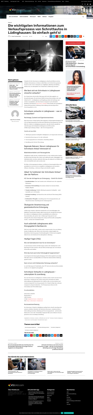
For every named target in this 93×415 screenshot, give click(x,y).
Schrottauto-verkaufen (41, 103)
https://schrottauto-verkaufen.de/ (35, 300)
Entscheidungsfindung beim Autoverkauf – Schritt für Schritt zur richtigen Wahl (15, 95)
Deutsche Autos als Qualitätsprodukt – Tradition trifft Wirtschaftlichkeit (14, 103)
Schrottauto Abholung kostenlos (43, 327)
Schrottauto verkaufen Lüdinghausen (31, 330)
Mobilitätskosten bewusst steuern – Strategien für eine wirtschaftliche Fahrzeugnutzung (73, 176)
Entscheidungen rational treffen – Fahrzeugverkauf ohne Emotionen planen (75, 121)
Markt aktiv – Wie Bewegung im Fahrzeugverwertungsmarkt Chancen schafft (16, 87)
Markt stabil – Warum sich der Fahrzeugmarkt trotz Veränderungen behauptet (55, 372)
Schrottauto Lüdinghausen (55, 327)
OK (62, 412)
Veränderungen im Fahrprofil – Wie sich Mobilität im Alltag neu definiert (74, 158)
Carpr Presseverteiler (16, 36)
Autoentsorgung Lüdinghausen (30, 327)
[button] (83, 17)
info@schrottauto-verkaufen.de (35, 299)
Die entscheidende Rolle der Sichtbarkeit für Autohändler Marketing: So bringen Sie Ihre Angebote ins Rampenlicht (21, 346)
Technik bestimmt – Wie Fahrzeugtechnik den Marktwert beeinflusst (15, 372)
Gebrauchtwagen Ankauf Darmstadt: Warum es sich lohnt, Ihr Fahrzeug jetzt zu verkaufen (36, 393)
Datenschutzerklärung (69, 412)
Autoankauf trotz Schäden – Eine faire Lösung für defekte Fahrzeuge (74, 139)
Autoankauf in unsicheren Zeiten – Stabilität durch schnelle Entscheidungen (35, 372)
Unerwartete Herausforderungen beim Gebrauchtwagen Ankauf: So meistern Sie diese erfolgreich (36, 398)
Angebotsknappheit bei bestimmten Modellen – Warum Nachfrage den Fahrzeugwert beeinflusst (75, 372)
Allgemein (10, 22)
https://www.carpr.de (15, 121)
